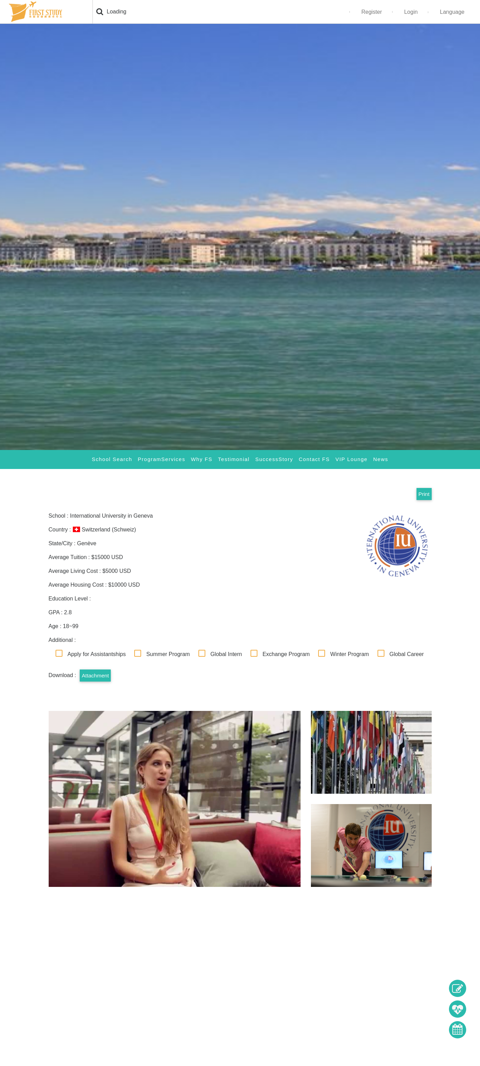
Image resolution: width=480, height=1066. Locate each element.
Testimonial (234, 459)
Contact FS (314, 459)
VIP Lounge (351, 459)
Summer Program (168, 654)
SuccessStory (274, 459)
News (381, 459)
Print (424, 494)
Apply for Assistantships (97, 654)
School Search (111, 459)
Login (411, 12)
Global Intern (226, 654)
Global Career (407, 654)
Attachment (96, 675)
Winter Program (349, 654)
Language (452, 12)
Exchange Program (286, 654)
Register (371, 12)
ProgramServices (161, 459)
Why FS (201, 459)
